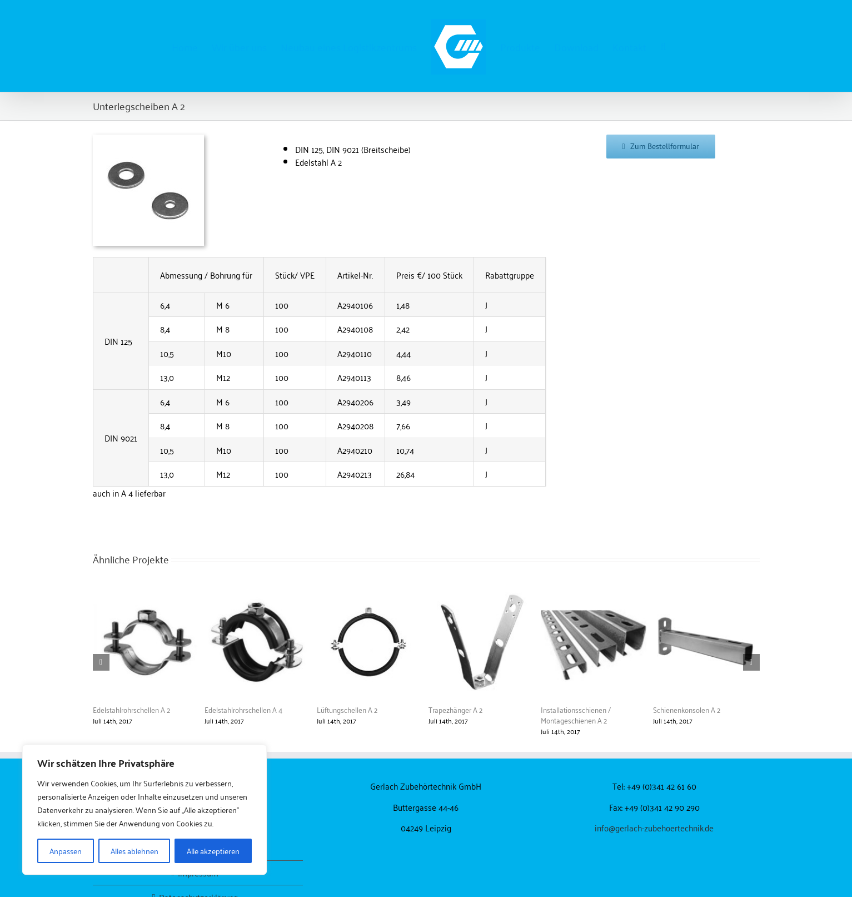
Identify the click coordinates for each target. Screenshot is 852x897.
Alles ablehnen (134, 851)
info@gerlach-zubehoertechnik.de (654, 827)
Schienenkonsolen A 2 (686, 709)
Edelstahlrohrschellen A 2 (131, 709)
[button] (663, 46)
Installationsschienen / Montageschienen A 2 (576, 714)
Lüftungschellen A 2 (347, 709)
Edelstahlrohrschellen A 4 (243, 709)
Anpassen (65, 851)
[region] (144, 810)
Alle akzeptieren (213, 851)
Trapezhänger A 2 (455, 709)
